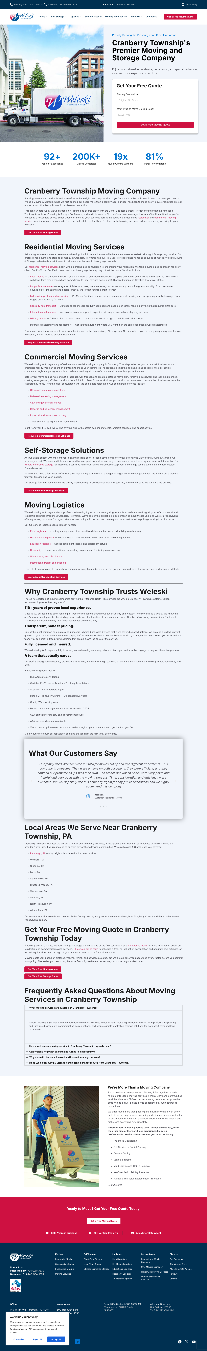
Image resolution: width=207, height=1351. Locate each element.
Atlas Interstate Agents (180, 1269)
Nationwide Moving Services (154, 1272)
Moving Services (63, 1274)
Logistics (75, 16)
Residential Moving (64, 1259)
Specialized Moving (64, 1269)
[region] (37, 1328)
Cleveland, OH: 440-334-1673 (62, 4)
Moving (42, 16)
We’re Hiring (191, 4)
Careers (173, 1278)
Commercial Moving (64, 1264)
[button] (31, 781)
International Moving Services (150, 1278)
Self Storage (58, 16)
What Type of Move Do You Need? (135, 109)
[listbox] (155, 115)
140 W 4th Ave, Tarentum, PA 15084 (29, 1309)
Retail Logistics (119, 1259)
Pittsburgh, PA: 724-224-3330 (28, 4)
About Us (136, 16)
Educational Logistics (122, 1269)
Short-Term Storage (93, 1259)
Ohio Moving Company (152, 1267)
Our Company (176, 1259)
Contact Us (152, 16)
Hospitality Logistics (121, 1274)
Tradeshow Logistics (122, 1278)
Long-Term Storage (93, 1264)
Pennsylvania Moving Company (151, 1260)
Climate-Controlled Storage (96, 1269)
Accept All (56, 1339)
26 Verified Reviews (125, 4)
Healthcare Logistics (122, 1264)
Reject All (37, 1339)
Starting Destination (127, 94)
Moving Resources (116, 16)
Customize (19, 1339)
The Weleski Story (178, 1264)
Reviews (174, 1274)
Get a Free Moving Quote (155, 124)
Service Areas (93, 16)
